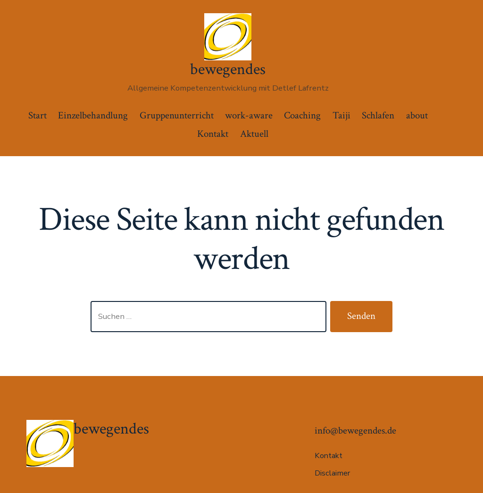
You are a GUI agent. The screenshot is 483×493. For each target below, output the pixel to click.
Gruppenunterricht (177, 115)
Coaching (302, 115)
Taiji (341, 115)
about (417, 115)
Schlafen (378, 115)
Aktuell (254, 133)
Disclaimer (332, 473)
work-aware (249, 115)
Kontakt (212, 133)
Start (37, 115)
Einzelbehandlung (93, 115)
